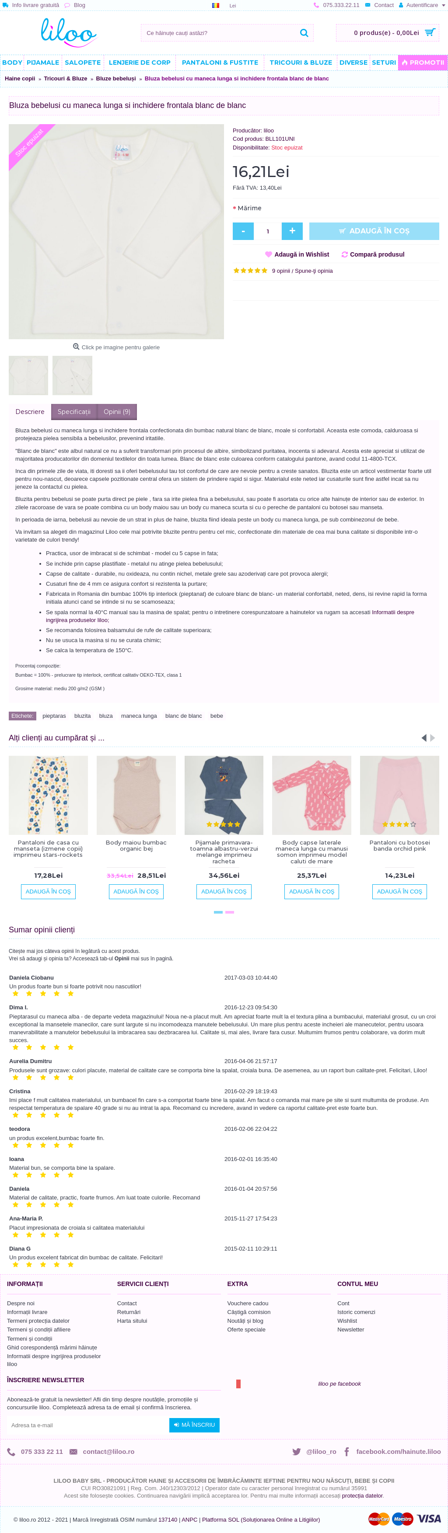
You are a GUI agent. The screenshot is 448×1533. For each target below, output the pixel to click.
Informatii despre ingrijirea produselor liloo (54, 1360)
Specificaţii (74, 412)
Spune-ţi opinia (314, 271)
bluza (106, 716)
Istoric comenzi (356, 1312)
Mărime (250, 208)
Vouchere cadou (248, 1303)
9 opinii (281, 271)
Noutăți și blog (245, 1320)
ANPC (189, 1519)
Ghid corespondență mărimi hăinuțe (52, 1347)
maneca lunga (139, 716)
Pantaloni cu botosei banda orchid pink (399, 845)
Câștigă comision (249, 1312)
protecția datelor (362, 1495)
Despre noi (21, 1303)
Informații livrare (27, 1312)
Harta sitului (132, 1320)
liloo (269, 130)
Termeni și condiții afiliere (38, 1329)
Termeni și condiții (29, 1338)
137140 (167, 1519)
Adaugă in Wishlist (301, 254)
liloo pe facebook (339, 1383)
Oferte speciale (247, 1329)
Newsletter (350, 1329)
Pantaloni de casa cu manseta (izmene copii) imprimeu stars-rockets (48, 849)
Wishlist (347, 1320)
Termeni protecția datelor (38, 1320)
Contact (127, 1303)
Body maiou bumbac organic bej (136, 845)
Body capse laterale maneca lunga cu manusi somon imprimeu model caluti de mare (312, 852)
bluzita (82, 716)
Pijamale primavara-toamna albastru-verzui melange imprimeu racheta (224, 852)
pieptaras (54, 716)
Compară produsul (377, 254)
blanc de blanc (183, 716)
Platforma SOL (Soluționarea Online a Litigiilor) (261, 1519)
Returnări (128, 1312)
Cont (343, 1303)
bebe (216, 716)
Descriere (30, 412)
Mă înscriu (194, 1425)
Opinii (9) (117, 412)
